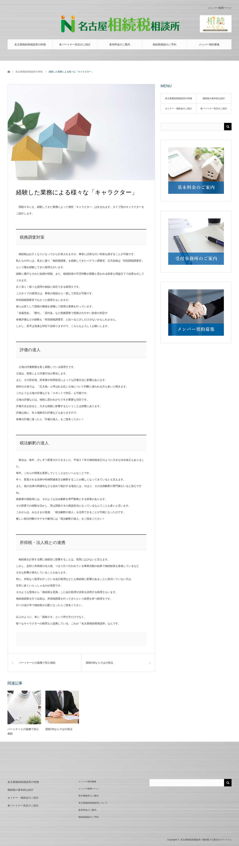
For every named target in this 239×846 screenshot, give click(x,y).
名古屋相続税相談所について (93, 803)
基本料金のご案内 (119, 44)
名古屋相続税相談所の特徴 (30, 44)
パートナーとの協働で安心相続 (23, 731)
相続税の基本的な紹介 (214, 98)
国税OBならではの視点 (58, 729)
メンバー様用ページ (220, 7)
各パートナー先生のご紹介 (75, 44)
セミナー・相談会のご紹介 (178, 108)
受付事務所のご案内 (88, 795)
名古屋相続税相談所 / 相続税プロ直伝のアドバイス (206, 839)
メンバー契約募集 (209, 44)
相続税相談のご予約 (164, 44)
